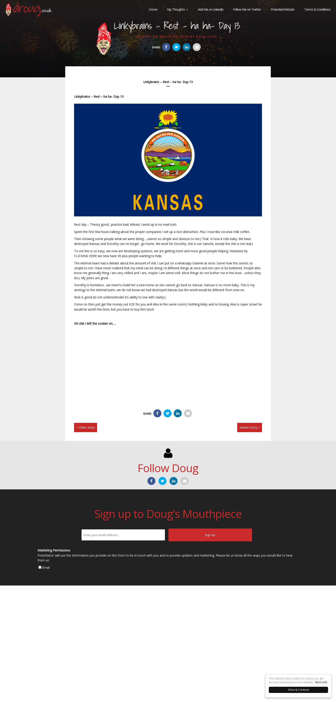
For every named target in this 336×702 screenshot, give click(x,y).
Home (153, 9)
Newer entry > (249, 427)
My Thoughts (176, 9)
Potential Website (282, 9)
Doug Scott (206, 36)
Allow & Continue (298, 690)
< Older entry (85, 427)
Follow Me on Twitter (247, 9)
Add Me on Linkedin (210, 9)
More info (321, 682)
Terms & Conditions (317, 9)
